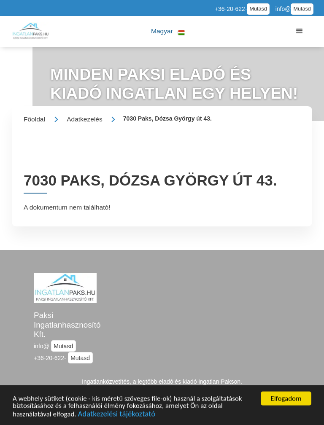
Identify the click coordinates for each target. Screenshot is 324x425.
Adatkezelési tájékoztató (117, 418)
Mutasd (258, 9)
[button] (168, 31)
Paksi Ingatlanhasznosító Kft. (67, 325)
